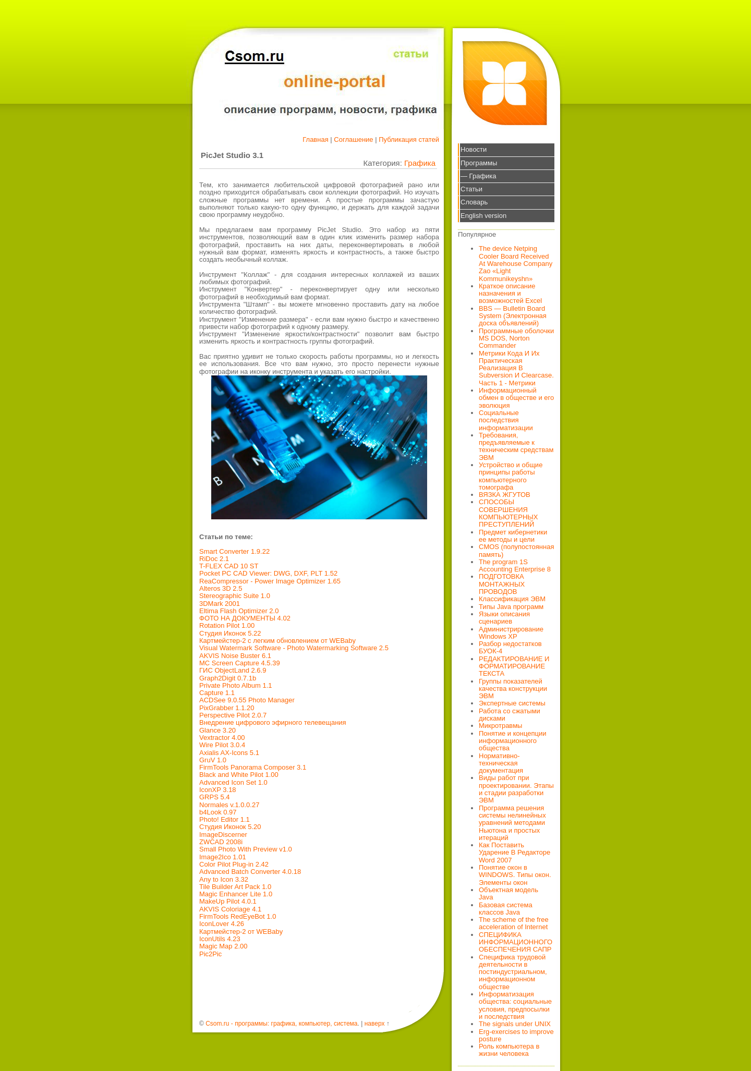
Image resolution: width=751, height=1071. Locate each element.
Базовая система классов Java (505, 908)
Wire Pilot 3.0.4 (222, 745)
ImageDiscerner (223, 834)
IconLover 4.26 (221, 924)
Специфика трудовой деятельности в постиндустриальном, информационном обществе (513, 972)
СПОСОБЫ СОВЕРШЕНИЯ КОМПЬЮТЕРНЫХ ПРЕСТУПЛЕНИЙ (508, 513)
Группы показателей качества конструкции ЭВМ (513, 688)
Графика (419, 163)
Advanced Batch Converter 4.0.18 (250, 871)
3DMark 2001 (219, 603)
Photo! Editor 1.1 (224, 819)
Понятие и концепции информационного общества (513, 740)
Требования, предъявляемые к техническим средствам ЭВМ (516, 446)
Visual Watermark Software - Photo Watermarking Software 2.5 (294, 648)
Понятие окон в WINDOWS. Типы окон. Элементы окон (515, 874)
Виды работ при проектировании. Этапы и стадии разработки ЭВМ (516, 789)
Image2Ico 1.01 (222, 857)
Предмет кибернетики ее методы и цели (513, 535)
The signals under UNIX (515, 1024)
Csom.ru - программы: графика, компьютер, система (281, 1023)
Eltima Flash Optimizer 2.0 (238, 611)
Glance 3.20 (217, 730)
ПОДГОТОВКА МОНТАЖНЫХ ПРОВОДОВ (502, 584)
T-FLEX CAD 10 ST (228, 566)
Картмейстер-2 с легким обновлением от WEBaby (277, 640)
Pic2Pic (210, 954)
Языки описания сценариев (504, 617)
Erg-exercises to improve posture (516, 1035)
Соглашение (353, 139)
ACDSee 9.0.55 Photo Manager (247, 700)
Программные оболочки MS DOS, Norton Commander (516, 338)
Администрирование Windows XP (511, 632)
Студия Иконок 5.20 (230, 827)
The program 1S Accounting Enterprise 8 (515, 565)
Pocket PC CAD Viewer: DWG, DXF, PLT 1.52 (268, 573)
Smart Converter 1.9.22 (234, 551)
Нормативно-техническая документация (501, 763)
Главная (315, 139)
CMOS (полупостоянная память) (516, 550)
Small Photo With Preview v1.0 (245, 849)
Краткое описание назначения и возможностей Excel (510, 293)
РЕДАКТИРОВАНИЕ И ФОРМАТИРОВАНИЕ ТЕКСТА (514, 666)
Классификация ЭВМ (512, 599)
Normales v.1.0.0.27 (229, 805)
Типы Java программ (511, 607)
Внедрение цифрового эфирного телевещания (272, 722)
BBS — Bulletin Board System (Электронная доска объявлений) (513, 316)
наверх (375, 1023)
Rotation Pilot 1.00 (227, 625)
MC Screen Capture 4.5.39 (239, 663)
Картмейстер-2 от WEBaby (241, 931)
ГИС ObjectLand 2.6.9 (232, 670)
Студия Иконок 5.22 (230, 633)
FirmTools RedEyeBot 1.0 (237, 916)
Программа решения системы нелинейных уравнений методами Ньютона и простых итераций (512, 823)
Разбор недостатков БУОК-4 (510, 647)
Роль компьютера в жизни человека (509, 1049)
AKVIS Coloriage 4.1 (230, 909)
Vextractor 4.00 (222, 737)
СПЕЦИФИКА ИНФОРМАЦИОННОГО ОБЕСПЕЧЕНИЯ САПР (515, 942)
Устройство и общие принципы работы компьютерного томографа (510, 476)
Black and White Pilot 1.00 (238, 774)
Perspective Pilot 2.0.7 (233, 715)
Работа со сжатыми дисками (509, 714)
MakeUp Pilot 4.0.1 (228, 901)
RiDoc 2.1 (214, 559)
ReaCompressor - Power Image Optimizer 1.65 (270, 581)
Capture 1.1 (217, 693)
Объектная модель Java (508, 893)
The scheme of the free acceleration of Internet (514, 923)
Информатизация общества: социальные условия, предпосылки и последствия (515, 1005)
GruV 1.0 (212, 760)
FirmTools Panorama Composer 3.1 (252, 767)
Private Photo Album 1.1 (235, 685)
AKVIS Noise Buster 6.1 (235, 656)
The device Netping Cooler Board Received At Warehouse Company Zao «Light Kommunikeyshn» (515, 263)
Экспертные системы (512, 703)
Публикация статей (409, 139)
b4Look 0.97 (218, 812)
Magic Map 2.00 (223, 946)
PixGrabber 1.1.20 (227, 708)
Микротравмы (500, 725)
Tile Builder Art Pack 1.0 (235, 887)
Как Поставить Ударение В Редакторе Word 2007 (514, 852)
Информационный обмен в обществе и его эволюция (516, 397)
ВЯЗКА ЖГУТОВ (504, 494)
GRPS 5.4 (214, 797)
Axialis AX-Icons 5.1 (229, 753)
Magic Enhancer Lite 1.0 (235, 894)
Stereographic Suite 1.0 (234, 596)
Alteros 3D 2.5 (220, 588)
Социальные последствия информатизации (506, 420)
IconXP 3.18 (217, 790)
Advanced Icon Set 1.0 (233, 782)
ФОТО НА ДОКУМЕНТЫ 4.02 (244, 618)
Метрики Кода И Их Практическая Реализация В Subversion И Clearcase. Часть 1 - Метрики (516, 368)
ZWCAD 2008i (221, 842)
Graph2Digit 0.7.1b (227, 678)
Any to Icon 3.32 (223, 879)
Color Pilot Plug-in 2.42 (234, 864)
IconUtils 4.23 (219, 939)
